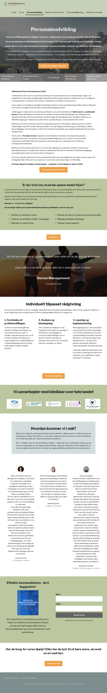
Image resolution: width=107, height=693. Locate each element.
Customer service (11, 678)
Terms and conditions (28, 678)
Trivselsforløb (53, 78)
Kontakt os (53, 237)
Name (58, 594)
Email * (58, 604)
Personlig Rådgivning (53, 376)
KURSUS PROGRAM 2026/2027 (53, 66)
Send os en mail (53, 664)
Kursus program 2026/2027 (53, 170)
